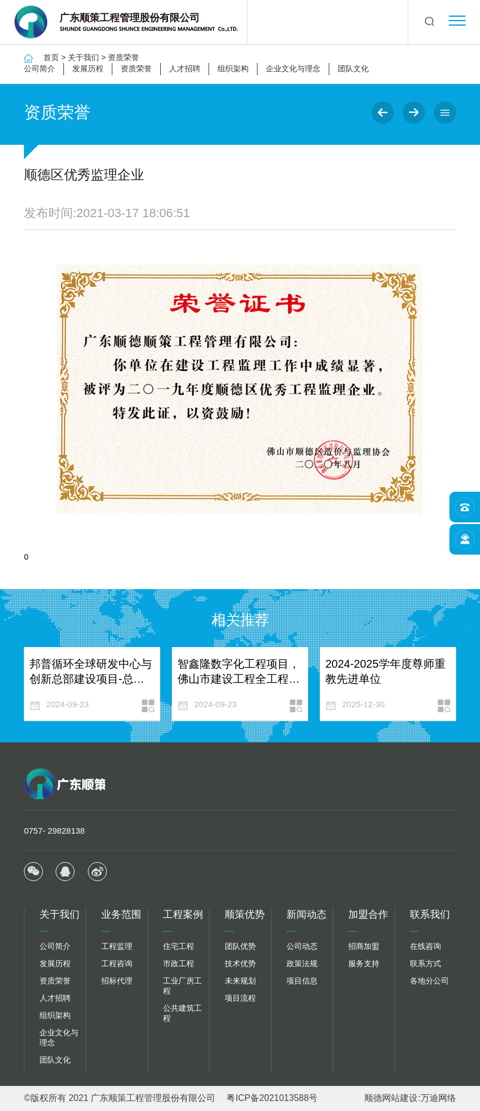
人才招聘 (184, 68)
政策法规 (302, 963)
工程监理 (116, 946)
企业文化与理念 (293, 68)
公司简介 (39, 68)
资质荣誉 (123, 57)
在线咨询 (425, 946)
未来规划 (240, 980)
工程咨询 (116, 963)
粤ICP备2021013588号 (272, 1098)
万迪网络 (438, 1098)
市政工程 (178, 963)
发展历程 (87, 68)
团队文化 (353, 68)
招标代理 (116, 980)
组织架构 (233, 68)
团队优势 (240, 946)
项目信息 (302, 980)
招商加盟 (363, 946)
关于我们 (83, 57)
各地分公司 (429, 980)
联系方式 (425, 963)
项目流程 (240, 997)
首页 (51, 57)
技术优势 (240, 963)
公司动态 (302, 946)
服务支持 (363, 963)
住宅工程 (178, 946)
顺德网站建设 (391, 1098)
